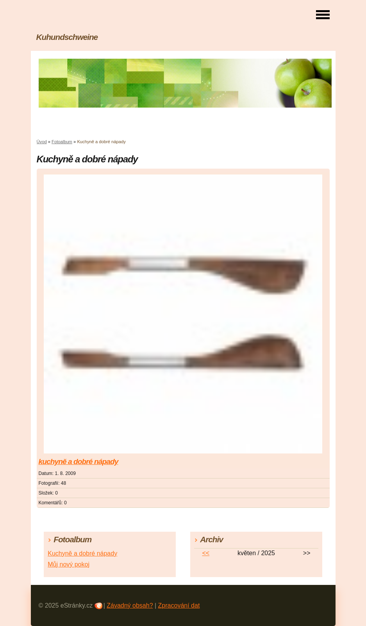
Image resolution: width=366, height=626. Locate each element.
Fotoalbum (62, 141)
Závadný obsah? (130, 605)
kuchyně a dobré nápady (78, 461)
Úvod (42, 141)
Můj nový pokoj (68, 564)
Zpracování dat (179, 605)
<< (205, 553)
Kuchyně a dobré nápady (82, 553)
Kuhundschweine (67, 36)
